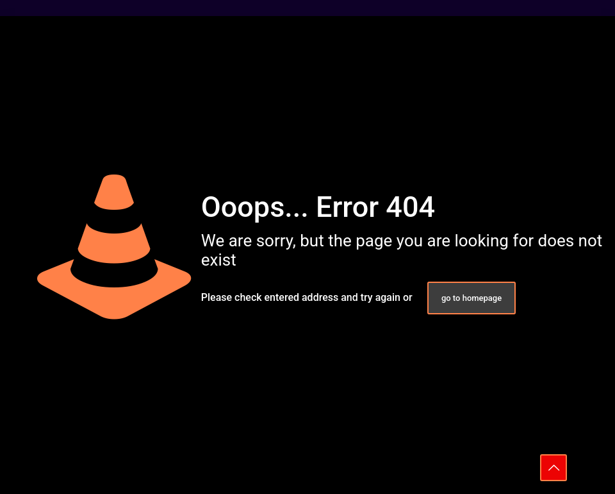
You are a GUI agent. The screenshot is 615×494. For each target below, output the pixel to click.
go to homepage (471, 298)
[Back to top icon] (553, 467)
